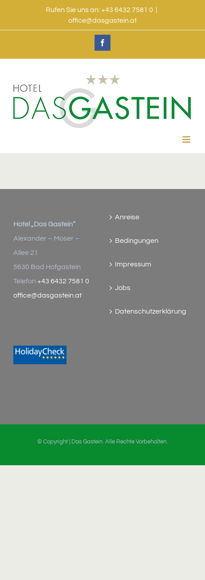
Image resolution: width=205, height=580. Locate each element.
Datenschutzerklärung (150, 311)
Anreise (127, 217)
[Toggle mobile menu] (187, 139)
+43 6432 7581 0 (63, 281)
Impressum (133, 264)
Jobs (122, 287)
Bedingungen (136, 240)
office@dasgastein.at (102, 20)
